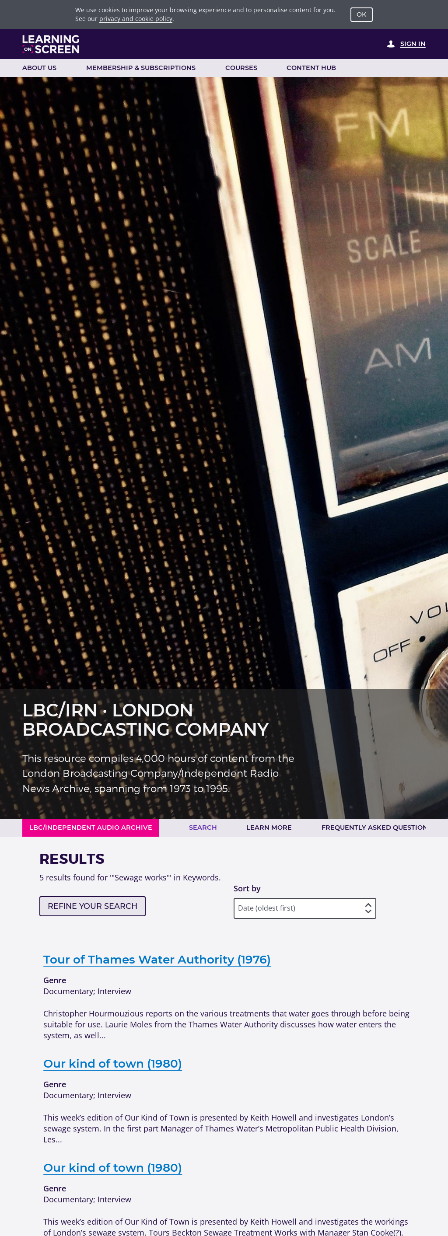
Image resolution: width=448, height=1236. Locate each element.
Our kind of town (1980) (112, 1064)
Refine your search (92, 906)
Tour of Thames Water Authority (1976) (157, 960)
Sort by (247, 888)
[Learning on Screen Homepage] (51, 44)
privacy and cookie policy (135, 18)
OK (361, 14)
